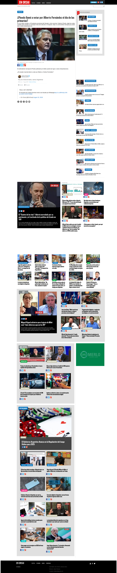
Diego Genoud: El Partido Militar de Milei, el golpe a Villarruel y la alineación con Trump (90, 144)
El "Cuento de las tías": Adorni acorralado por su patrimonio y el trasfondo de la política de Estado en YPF (90, 85)
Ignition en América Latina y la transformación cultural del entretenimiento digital (58, 393)
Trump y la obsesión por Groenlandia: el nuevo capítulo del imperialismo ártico (31, 366)
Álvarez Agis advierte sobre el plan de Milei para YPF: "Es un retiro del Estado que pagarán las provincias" (71, 202)
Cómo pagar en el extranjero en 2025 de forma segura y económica (32, 546)
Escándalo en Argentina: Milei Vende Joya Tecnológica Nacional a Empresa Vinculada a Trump (88, 174)
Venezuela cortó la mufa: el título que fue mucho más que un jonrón (92, 266)
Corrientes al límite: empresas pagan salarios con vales (90, 105)
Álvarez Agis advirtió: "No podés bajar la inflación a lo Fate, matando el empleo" (41, 283)
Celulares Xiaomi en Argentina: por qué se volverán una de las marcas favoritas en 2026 (32, 495)
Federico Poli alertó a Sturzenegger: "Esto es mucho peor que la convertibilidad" (91, 284)
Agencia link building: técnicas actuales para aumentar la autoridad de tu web (31, 521)
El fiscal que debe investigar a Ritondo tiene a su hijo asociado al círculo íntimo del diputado (89, 134)
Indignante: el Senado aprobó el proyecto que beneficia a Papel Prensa (89, 50)
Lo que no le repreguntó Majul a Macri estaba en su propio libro (94, 40)
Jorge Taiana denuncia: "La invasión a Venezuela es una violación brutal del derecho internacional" (58, 547)
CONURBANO (48, 3)
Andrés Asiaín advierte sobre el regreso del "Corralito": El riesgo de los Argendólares (41, 267)
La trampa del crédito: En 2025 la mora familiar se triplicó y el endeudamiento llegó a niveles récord (75, 284)
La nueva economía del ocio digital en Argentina (23, 283)
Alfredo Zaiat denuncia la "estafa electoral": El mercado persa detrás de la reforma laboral (89, 115)
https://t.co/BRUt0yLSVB (60, 92)
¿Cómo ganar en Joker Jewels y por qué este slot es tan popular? (93, 225)
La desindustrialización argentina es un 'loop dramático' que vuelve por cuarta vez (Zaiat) (57, 521)
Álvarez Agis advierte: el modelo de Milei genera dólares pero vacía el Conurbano (58, 366)
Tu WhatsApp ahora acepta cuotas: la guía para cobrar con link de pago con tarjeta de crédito (75, 267)
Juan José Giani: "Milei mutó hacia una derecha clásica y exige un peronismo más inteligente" (89, 124)
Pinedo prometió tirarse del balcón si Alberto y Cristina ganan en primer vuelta (90, 30)
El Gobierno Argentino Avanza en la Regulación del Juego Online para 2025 (43, 443)
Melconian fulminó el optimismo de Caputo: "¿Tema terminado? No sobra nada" (91, 335)
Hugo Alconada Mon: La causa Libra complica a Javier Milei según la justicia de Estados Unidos (89, 154)
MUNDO (43, 3)
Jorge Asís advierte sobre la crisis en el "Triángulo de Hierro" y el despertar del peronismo (90, 95)
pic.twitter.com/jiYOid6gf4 (25, 94)
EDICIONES (93, 2)
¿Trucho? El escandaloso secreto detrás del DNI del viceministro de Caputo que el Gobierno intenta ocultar (31, 394)
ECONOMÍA (39, 3)
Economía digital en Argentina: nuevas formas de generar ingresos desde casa (58, 495)
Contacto (18, 566)
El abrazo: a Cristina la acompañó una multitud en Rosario (94, 21)
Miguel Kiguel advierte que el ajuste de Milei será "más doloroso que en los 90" (36, 323)
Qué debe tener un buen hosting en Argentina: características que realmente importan (92, 202)
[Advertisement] (10, 32)
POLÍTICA (33, 3)
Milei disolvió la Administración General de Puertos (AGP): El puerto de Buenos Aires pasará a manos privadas (90, 164)
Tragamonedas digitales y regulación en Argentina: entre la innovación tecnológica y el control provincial (91, 311)
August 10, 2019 (38, 97)
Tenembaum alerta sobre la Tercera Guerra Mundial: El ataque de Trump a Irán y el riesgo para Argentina (58, 284)
